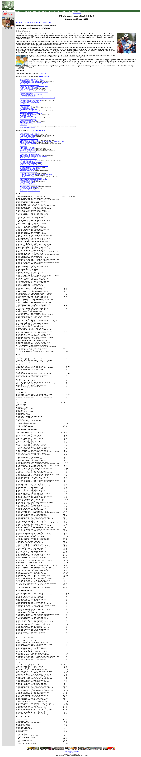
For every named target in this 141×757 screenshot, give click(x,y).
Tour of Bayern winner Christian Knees (29, 140)
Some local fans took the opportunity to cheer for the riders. (34, 92)
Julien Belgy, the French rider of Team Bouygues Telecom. (34, 166)
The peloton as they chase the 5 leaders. (29, 106)
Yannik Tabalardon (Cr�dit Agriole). (28, 172)
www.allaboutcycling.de (38, 130)
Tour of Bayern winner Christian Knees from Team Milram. (33, 156)
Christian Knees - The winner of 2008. (29, 187)
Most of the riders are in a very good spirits (30, 160)
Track (58, 11)
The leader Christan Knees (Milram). (28, 159)
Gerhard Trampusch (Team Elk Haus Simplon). (31, 153)
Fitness (68, 11)
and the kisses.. (23, 124)
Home (65, 751)
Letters (74, 11)
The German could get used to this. (28, 120)
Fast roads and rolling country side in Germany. (31, 94)
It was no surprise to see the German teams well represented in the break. (37, 97)
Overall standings (35, 22)
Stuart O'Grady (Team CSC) (27, 175)
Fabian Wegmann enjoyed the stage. (29, 103)
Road (39, 11)
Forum (83, 11)
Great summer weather (25, 90)
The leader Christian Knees (26, 181)
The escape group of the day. (27, 93)
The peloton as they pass (26, 107)
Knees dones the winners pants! (27, 127)
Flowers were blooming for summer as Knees (31, 100)
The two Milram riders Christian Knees (29, 139)
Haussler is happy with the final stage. (29, 112)
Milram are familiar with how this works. (29, 101)
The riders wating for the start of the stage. (30, 190)
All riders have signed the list (27, 176)
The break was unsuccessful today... (28, 95)
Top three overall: (24, 126)
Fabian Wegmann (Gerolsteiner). (28, 183)
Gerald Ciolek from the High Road (28, 150)
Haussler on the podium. (26, 115)
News (26, 11)
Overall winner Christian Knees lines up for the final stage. (33, 83)
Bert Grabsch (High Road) (26, 149)
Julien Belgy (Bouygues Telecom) (28, 167)
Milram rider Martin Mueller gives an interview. (31, 162)
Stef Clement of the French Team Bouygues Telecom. (32, 164)
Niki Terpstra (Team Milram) (26, 121)
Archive (70, 751)
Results (26, 22)
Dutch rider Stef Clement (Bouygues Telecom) (31, 178)
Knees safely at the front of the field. (28, 109)
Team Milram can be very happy (27, 142)
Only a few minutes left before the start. (29, 180)
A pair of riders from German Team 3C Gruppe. (31, 79)
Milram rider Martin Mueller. (26, 161)
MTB (43, 11)
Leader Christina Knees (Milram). (28, 182)
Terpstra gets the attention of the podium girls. (31, 122)
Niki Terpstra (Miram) (25, 186)
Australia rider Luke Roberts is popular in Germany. (32, 80)
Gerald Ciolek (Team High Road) (28, 119)
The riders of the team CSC (26, 173)
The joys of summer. (25, 105)
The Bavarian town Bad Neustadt (28, 143)
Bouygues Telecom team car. (27, 144)
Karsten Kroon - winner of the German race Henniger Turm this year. (36, 174)
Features (34, 11)
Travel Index (76, 751)
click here (44, 73)
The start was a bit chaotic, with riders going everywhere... (34, 86)
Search (79, 11)
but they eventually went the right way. (29, 87)
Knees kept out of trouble (26, 89)
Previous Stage (46, 22)
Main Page (19, 22)
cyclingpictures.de (44, 76)
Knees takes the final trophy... (27, 123)
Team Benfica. (23, 146)
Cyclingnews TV (19, 11)
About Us (71, 752)
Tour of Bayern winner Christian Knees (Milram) (31, 155)
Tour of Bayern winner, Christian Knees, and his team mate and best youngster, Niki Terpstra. (42, 141)
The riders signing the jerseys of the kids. (29, 154)
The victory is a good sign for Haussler (29, 114)
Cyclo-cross (52, 11)
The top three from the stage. (27, 116)
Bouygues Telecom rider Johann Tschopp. (30, 168)
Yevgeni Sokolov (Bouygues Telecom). (29, 169)
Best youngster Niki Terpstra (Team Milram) (30, 134)
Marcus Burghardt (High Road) (27, 148)
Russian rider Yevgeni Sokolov (27, 170)
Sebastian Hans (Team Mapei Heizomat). (30, 189)
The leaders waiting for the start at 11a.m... (30, 185)
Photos (63, 11)
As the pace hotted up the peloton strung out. (30, 102)
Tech (29, 11)
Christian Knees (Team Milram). (27, 157)
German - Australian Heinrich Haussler (29, 110)
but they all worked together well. (28, 96)
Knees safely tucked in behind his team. (29, 99)
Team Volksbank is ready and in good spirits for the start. (33, 179)
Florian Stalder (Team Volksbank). (28, 151)
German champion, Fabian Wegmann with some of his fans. (34, 82)
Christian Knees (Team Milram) (27, 135)
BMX (46, 11)
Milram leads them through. (26, 108)
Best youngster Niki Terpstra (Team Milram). (30, 133)
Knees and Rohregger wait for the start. (29, 85)
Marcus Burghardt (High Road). (27, 147)
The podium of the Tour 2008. (27, 137)
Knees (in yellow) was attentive (27, 88)
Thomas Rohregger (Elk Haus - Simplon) (29, 81)
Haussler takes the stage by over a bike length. (31, 113)
